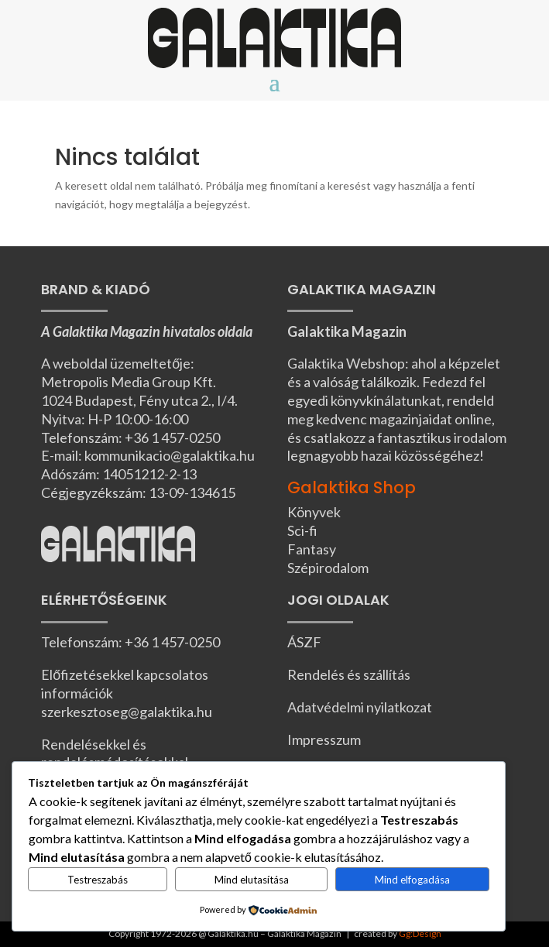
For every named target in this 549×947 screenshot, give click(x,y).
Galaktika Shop (351, 487)
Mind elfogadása (412, 879)
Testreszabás (97, 879)
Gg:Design (420, 933)
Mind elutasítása (251, 879)
